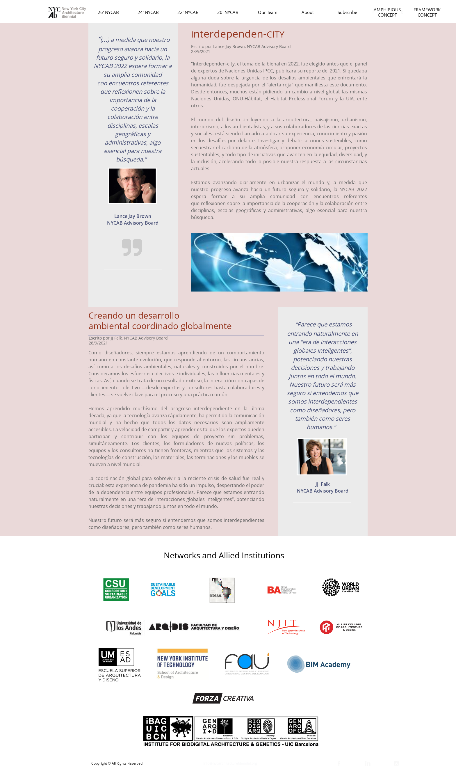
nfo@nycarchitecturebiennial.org (230, 763)
